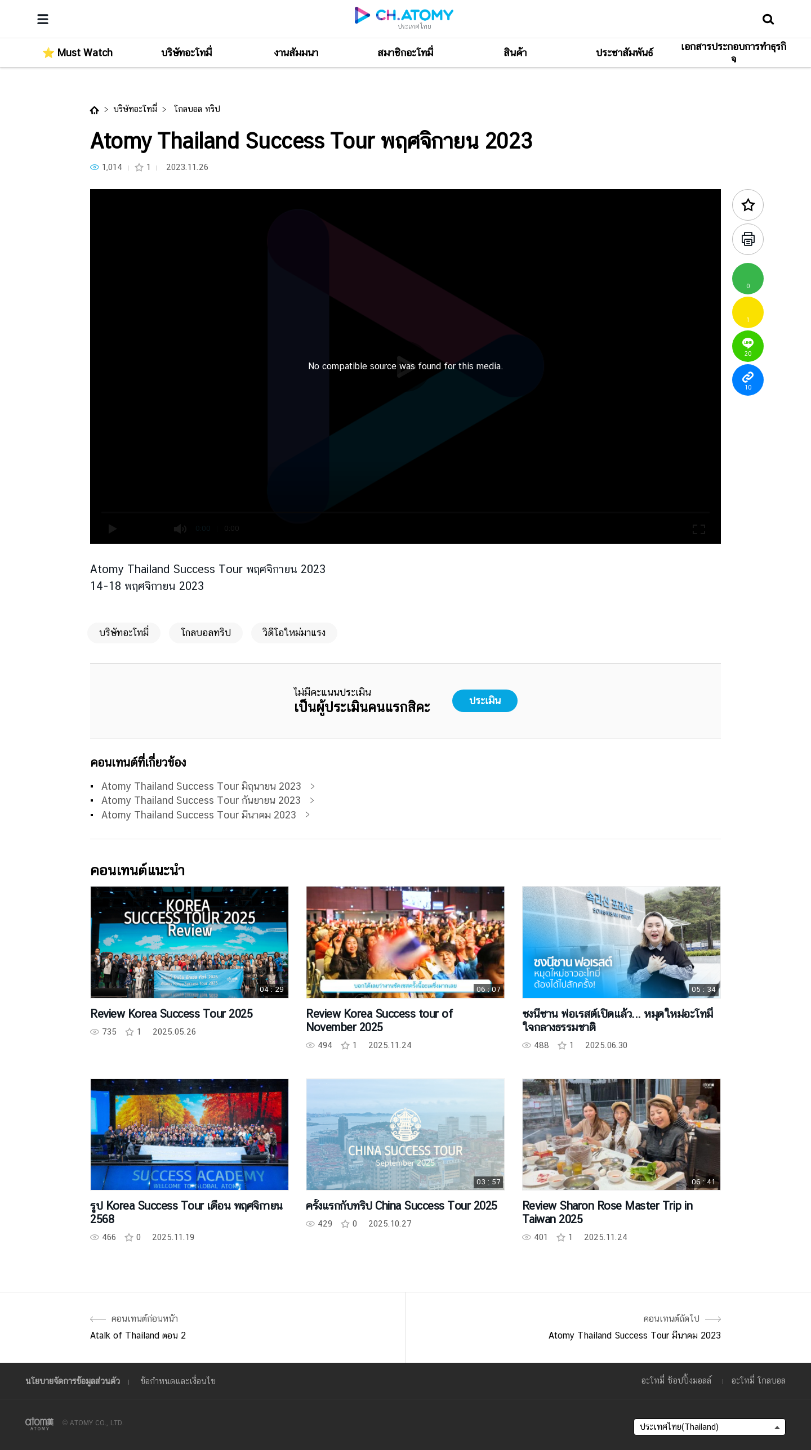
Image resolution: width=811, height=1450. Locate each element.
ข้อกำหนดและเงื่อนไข (178, 1381)
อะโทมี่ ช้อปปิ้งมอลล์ (676, 1380)
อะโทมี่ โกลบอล (759, 1380)
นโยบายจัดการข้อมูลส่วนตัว (72, 1381)
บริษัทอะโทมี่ (135, 109)
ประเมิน (485, 700)
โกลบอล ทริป (195, 109)
